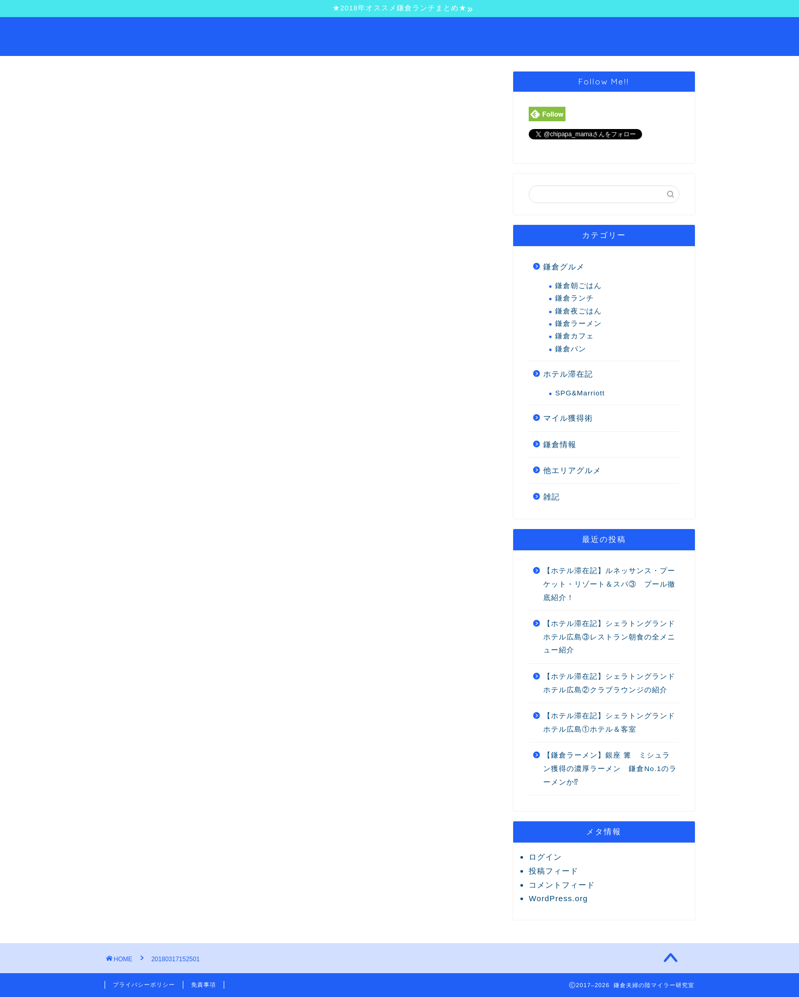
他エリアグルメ (572, 470)
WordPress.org (558, 898)
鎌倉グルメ (564, 266)
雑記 (551, 496)
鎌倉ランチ (574, 298)
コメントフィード (562, 884)
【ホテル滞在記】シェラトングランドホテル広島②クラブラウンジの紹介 (609, 683)
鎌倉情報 (559, 444)
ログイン (545, 856)
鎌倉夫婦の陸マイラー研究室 (400, 35)
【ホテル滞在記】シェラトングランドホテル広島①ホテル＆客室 (609, 722)
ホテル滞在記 (568, 373)
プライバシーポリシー (144, 984)
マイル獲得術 (568, 418)
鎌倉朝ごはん (578, 286)
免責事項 (203, 984)
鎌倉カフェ (574, 336)
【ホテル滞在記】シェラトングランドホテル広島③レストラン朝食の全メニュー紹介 (609, 637)
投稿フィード (553, 870)
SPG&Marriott (580, 393)
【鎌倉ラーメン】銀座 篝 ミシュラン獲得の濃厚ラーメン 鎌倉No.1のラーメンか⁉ (610, 768)
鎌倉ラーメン (578, 323)
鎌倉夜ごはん (578, 311)
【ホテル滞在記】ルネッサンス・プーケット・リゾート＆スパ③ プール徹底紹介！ (609, 584)
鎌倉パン (570, 349)
